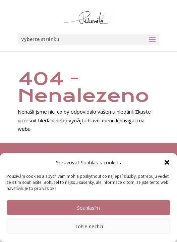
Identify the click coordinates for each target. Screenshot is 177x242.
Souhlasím (88, 207)
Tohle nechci (88, 226)
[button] (167, 162)
